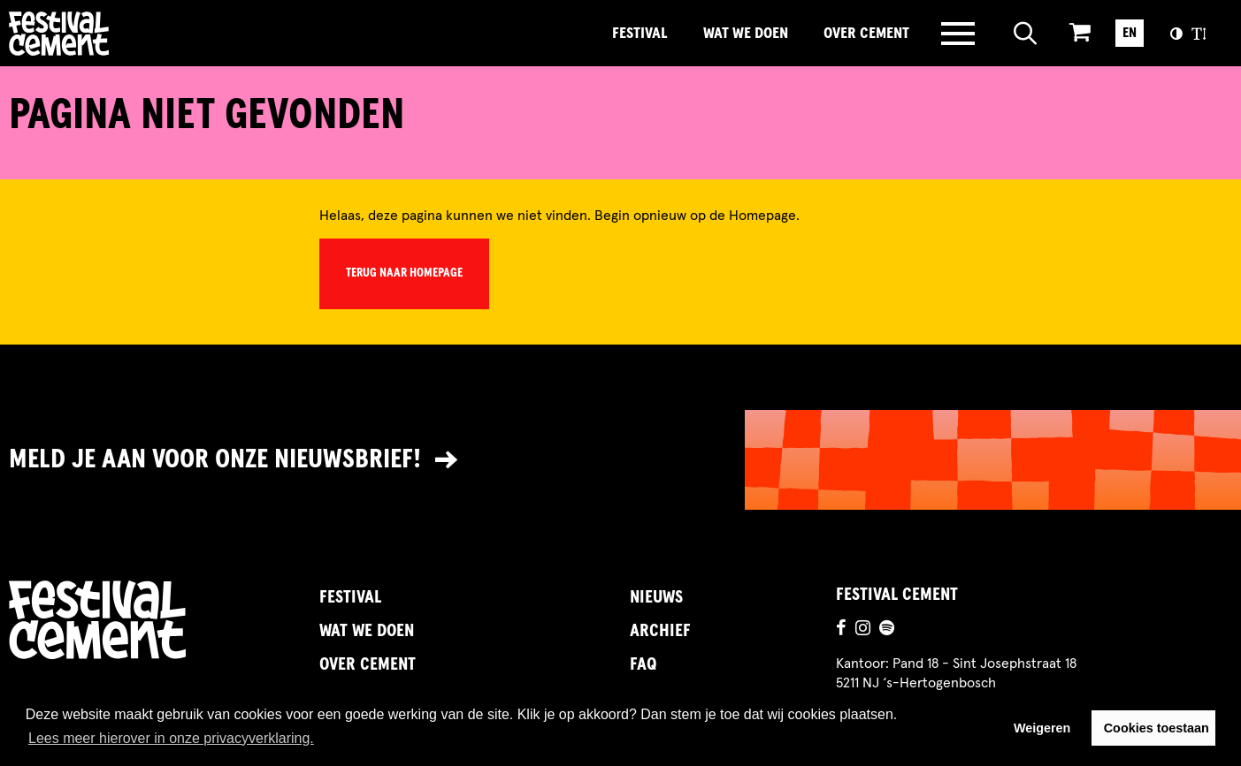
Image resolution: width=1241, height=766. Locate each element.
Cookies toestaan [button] (1156, 728)
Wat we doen (745, 34)
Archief (660, 631)
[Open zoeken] (1026, 33)
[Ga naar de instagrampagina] (862, 630)
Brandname (119, 33)
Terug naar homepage (404, 273)
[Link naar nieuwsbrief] (620, 460)
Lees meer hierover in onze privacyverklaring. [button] (171, 738)
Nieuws (656, 597)
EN (1129, 33)
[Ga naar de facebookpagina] (841, 630)
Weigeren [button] (1042, 728)
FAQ (643, 664)
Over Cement (866, 34)
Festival (640, 34)
